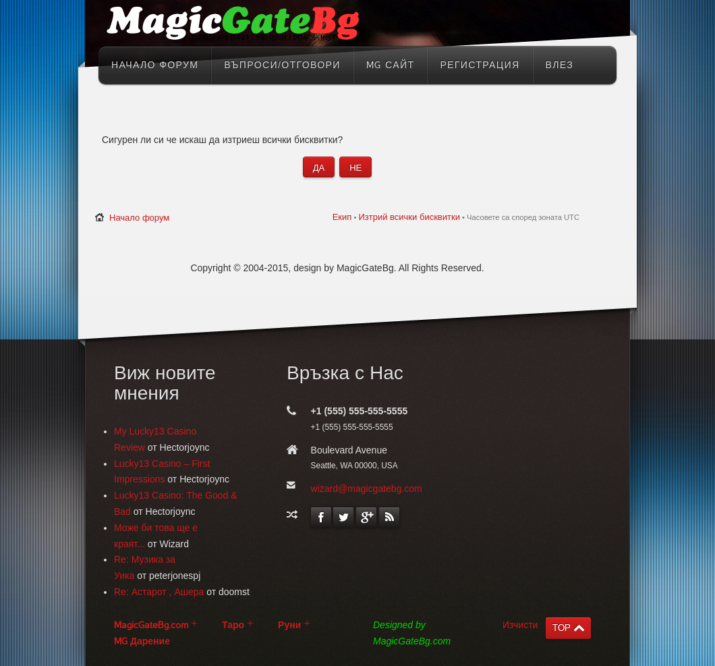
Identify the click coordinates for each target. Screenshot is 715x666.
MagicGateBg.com (151, 625)
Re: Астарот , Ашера (159, 591)
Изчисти (520, 624)
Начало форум (139, 218)
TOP (561, 628)
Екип (342, 217)
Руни (289, 625)
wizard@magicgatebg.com (366, 488)
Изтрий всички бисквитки (408, 217)
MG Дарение (142, 641)
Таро (233, 625)
